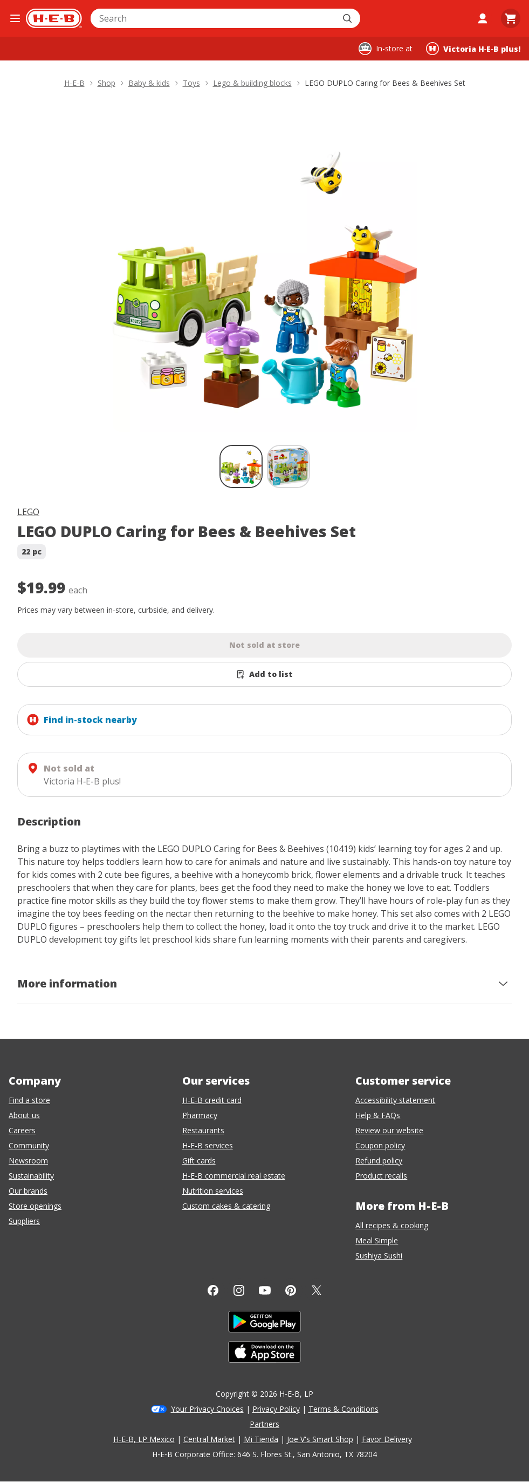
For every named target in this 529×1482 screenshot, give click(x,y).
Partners (264, 1424)
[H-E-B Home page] (54, 18)
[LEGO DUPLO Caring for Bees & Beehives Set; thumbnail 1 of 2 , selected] (241, 466)
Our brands (28, 1191)
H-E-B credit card (212, 1100)
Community (29, 1145)
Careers (22, 1130)
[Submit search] (348, 18)
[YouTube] (265, 1290)
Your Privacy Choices (207, 1409)
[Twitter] (316, 1290)
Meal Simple (376, 1240)
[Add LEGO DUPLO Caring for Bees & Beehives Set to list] (264, 674)
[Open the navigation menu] (15, 18)
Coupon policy (380, 1145)
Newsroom (28, 1160)
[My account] (482, 18)
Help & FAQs (377, 1115)
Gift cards (199, 1160)
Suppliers (24, 1221)
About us (24, 1115)
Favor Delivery (387, 1439)
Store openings (35, 1206)
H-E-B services (207, 1145)
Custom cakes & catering (226, 1206)
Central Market (209, 1439)
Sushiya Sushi (378, 1255)
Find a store (29, 1100)
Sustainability (31, 1175)
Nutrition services (212, 1191)
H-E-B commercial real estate (233, 1175)
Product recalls (381, 1175)
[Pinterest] (291, 1290)
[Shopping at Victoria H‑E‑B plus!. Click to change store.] (473, 48)
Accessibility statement (395, 1100)
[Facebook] (213, 1290)
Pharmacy (199, 1115)
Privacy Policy (276, 1409)
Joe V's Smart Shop (320, 1439)
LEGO (28, 512)
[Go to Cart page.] (510, 18)
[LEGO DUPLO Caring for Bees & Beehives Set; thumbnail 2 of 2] (288, 466)
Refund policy (378, 1160)
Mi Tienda (261, 1439)
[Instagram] (239, 1290)
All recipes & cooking (391, 1225)
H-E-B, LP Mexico (144, 1439)
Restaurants (203, 1130)
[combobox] (213, 18)
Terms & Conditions (343, 1409)
